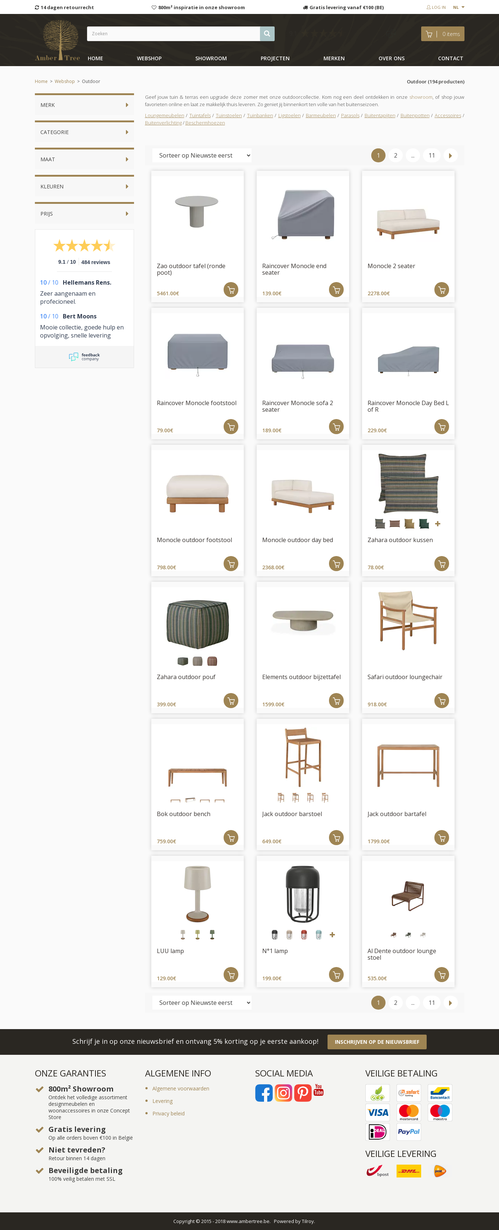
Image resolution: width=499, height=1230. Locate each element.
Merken (334, 58)
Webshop (149, 58)
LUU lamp (170, 951)
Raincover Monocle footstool (196, 403)
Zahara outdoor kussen (400, 540)
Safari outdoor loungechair (405, 677)
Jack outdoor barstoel (292, 814)
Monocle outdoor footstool (194, 540)
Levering (162, 1100)
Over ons (392, 58)
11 (432, 155)
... (413, 155)
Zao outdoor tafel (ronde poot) (191, 269)
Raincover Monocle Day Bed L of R (408, 406)
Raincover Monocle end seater (294, 269)
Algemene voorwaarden (180, 1088)
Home (95, 58)
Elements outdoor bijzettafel (301, 677)
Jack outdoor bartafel (397, 814)
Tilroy (308, 1221)
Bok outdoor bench (183, 814)
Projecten (275, 58)
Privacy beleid (168, 1113)
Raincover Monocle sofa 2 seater (297, 406)
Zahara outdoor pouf (186, 677)
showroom (211, 58)
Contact (450, 58)
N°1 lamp (275, 951)
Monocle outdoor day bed (297, 540)
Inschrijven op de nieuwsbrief (377, 1041)
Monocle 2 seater (391, 266)
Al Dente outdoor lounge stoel (402, 954)
